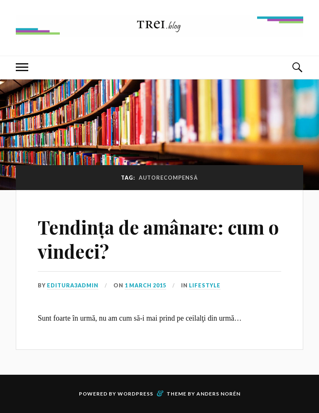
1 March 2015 (145, 285)
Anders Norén (218, 394)
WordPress (135, 394)
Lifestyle (205, 285)
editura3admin (72, 285)
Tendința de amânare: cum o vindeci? (158, 239)
